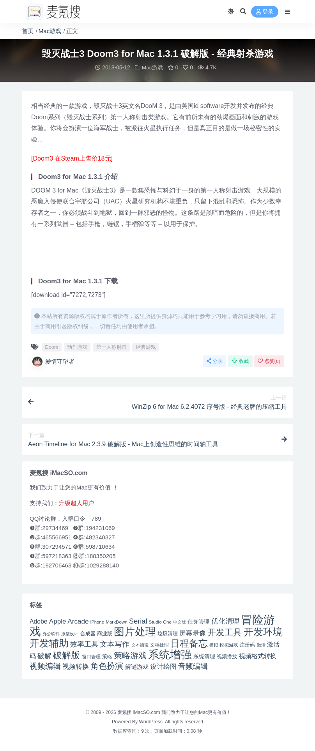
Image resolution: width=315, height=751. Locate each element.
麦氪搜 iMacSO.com (139, 712)
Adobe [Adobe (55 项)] (39, 621)
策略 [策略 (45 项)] (107, 656)
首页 (28, 31)
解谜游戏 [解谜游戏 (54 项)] (137, 666)
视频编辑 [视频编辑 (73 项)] (45, 665)
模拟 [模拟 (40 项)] (213, 644)
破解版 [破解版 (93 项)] (66, 655)
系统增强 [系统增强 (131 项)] (170, 654)
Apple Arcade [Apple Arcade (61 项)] (69, 621)
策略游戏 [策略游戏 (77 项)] (130, 654)
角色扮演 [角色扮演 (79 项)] (106, 665)
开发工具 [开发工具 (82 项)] (224, 632)
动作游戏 (77, 347)
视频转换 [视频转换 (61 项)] (75, 666)
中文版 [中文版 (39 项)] (179, 621)
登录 (264, 12)
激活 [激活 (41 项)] (261, 644)
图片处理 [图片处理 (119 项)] (135, 631)
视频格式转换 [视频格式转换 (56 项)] (257, 655)
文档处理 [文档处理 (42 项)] (159, 644)
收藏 (240, 361)
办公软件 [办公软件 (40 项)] (51, 633)
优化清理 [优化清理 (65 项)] (225, 621)
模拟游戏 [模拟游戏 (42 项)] (228, 644)
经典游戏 (146, 347)
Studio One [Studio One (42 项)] (160, 621)
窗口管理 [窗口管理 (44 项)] (91, 656)
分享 (215, 361)
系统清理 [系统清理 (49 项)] (204, 656)
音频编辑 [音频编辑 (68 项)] (193, 666)
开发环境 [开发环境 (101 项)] (263, 631)
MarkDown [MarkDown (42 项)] (116, 621)
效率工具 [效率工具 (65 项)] (84, 644)
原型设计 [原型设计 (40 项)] (69, 633)
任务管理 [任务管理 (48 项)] (198, 621)
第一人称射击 (111, 347)
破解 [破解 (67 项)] (44, 655)
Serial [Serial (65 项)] (138, 621)
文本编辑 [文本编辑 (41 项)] (140, 644)
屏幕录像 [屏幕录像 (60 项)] (192, 632)
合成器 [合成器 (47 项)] (88, 633)
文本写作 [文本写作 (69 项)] (114, 644)
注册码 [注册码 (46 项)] (247, 644)
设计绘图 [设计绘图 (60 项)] (163, 666)
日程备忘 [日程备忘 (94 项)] (189, 643)
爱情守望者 (52, 361)
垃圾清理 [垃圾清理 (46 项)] (168, 633)
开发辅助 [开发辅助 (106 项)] (49, 642)
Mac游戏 (50, 31)
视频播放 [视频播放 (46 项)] (227, 656)
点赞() (269, 361)
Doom (51, 347)
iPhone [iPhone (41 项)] (97, 621)
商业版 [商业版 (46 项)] (104, 633)
